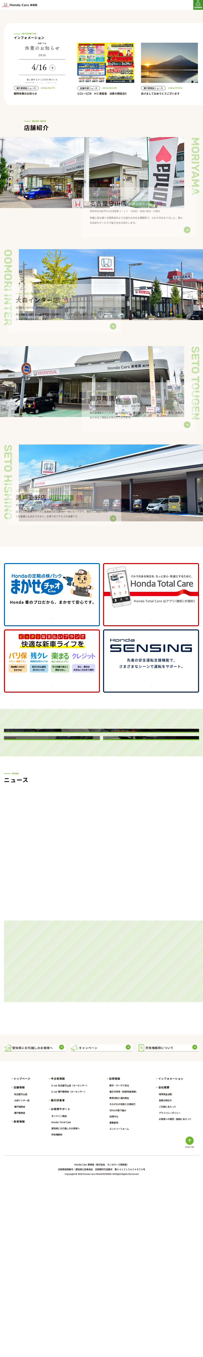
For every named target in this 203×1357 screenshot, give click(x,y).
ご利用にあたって (167, 1279)
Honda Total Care (61, 1295)
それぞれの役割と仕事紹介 (122, 1277)
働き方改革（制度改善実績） (123, 1264)
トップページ (22, 1252)
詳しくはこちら (52, 702)
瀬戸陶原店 (19, 1279)
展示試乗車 (58, 1273)
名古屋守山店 (20, 1267)
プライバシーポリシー (170, 1285)
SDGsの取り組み (117, 1283)
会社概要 (163, 1260)
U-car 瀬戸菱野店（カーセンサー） (68, 1264)
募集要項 (113, 1295)
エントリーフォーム (119, 1302)
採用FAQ (113, 1289)
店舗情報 (19, 1260)
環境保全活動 (165, 1267)
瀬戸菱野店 (19, 1285)
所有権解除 (56, 1307)
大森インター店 (21, 1273)
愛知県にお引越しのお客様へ (65, 1301)
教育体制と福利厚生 (119, 1271)
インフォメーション (170, 1252)
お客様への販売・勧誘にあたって (175, 1292)
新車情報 (19, 1294)
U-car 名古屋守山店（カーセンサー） (69, 1258)
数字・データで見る (119, 1258)
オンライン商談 (59, 1289)
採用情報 (114, 1252)
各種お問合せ (165, 1273)
